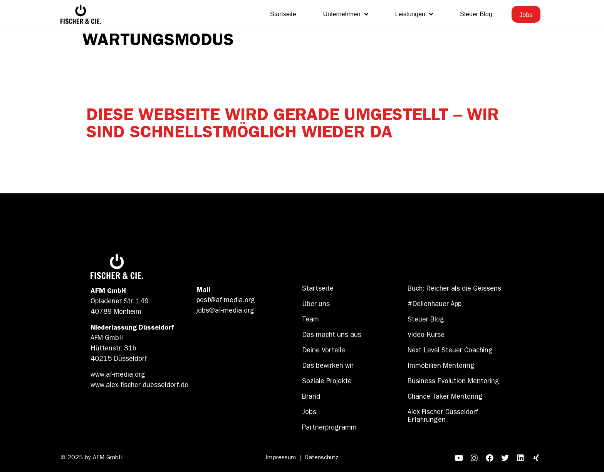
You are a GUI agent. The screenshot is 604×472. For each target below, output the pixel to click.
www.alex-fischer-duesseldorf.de (139, 385)
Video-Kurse (426, 335)
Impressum (280, 458)
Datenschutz (321, 458)
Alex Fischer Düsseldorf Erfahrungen (443, 416)
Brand (311, 397)
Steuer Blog (476, 14)
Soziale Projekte (327, 382)
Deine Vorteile (323, 351)
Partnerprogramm (329, 428)
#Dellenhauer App (434, 304)
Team (310, 320)
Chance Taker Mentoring (445, 397)
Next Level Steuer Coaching (450, 351)
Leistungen (414, 14)
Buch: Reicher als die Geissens (454, 289)
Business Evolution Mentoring (453, 382)
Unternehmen (345, 14)
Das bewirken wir (328, 366)
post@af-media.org (225, 301)
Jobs (309, 412)
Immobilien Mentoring (441, 366)
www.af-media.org (118, 375)
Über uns (316, 304)
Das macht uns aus (331, 335)
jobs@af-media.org (225, 311)
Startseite (283, 14)
